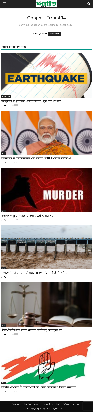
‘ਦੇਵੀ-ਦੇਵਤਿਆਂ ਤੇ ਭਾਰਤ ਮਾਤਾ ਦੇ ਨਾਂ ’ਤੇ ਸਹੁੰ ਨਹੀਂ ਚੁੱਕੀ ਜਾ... (32, 330)
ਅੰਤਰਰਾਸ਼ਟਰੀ (6, 96)
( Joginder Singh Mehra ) (50, 404)
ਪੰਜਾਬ (3, 383)
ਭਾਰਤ (3, 154)
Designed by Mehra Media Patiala (25, 404)
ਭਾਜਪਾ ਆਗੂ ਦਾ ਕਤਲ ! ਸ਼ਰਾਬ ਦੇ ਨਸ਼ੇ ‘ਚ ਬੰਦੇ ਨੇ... (27, 215)
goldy (3, 105)
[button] (89, 4)
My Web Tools (68, 404)
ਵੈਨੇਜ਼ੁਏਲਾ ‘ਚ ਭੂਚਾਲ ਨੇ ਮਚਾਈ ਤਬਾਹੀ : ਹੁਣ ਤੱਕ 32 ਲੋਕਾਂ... (32, 101)
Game (79, 404)
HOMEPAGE (54, 33)
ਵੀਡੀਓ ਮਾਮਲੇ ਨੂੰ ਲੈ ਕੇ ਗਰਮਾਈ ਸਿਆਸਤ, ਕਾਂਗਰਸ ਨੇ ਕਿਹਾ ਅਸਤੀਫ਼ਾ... (39, 387)
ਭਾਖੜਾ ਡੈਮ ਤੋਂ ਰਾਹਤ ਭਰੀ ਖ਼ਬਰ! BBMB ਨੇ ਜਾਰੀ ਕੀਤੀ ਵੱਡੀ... (34, 273)
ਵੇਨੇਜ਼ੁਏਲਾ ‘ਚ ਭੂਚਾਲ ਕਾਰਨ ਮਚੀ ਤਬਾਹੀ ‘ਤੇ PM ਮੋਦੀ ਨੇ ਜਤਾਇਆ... (37, 158)
